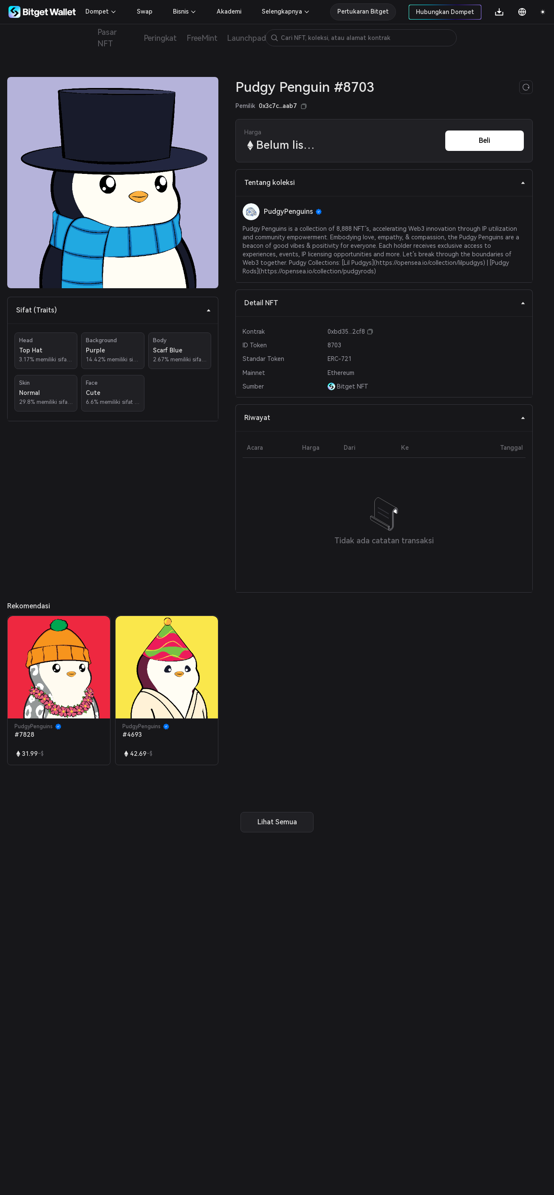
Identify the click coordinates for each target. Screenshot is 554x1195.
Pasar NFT (107, 37)
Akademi (229, 11)
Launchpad (246, 38)
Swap (145, 11)
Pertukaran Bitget (363, 11)
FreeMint (202, 38)
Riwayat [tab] (385, 418)
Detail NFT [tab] (385, 303)
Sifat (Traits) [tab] (113, 310)
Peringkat (160, 38)
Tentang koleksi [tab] (385, 183)
